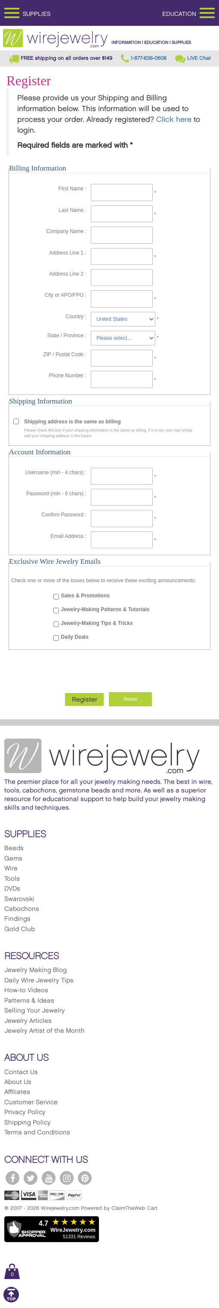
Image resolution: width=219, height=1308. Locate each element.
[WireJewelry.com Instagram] (67, 1178)
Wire (11, 869)
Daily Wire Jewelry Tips (39, 981)
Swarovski (19, 899)
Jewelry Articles (28, 1021)
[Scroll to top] (11, 1301)
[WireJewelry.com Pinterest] (85, 1178)
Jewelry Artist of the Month (44, 1031)
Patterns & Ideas (29, 1001)
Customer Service (31, 1103)
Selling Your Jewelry (34, 1011)
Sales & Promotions (85, 596)
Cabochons (21, 909)
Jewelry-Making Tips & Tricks (97, 623)
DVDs (12, 889)
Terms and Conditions (37, 1133)
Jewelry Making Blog (35, 970)
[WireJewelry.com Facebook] (12, 1178)
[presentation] (109, 669)
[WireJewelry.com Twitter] (30, 1178)
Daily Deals (75, 637)
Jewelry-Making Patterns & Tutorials (105, 609)
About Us (17, 1082)
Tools (12, 879)
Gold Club (19, 929)
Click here (173, 119)
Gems (13, 859)
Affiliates (17, 1092)
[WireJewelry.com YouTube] (49, 1178)
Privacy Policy (25, 1112)
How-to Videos (26, 991)
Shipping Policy (27, 1123)
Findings (17, 919)
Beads (14, 848)
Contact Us (21, 1072)
